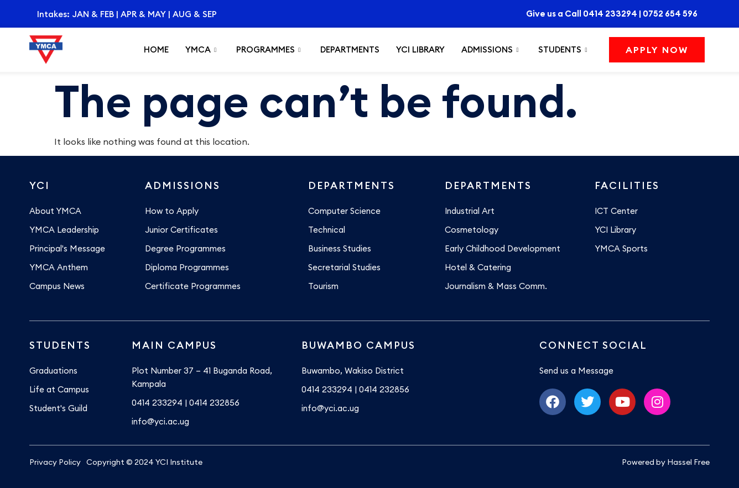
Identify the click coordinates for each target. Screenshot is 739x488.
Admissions (489, 49)
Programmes (268, 49)
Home (156, 49)
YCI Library (420, 49)
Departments (349, 49)
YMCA (200, 49)
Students (562, 49)
